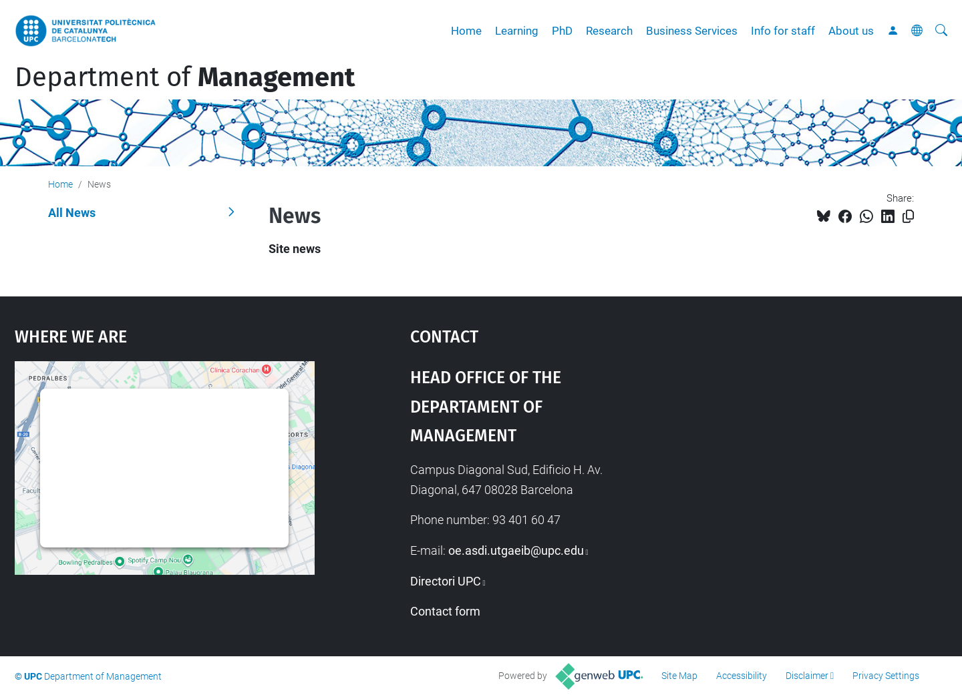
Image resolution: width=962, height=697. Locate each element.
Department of (185, 77)
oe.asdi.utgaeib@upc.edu (516, 550)
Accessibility (741, 675)
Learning (516, 30)
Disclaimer (807, 675)
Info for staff (783, 30)
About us (851, 30)
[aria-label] (941, 31)
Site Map (679, 675)
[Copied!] (908, 216)
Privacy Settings (885, 675)
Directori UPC (445, 581)
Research (609, 30)
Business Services (692, 30)
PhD (562, 30)
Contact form (445, 611)
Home (466, 30)
